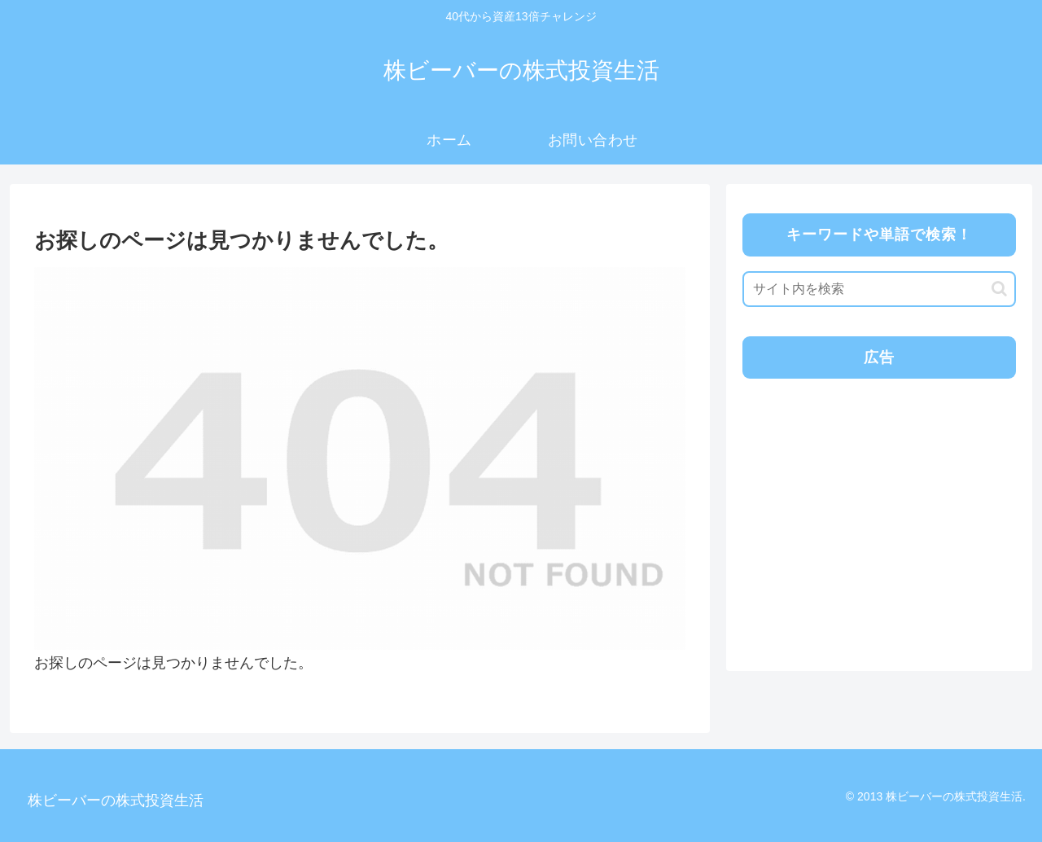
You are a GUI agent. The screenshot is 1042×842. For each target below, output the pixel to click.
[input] (879, 289)
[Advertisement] (877, 506)
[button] (999, 288)
